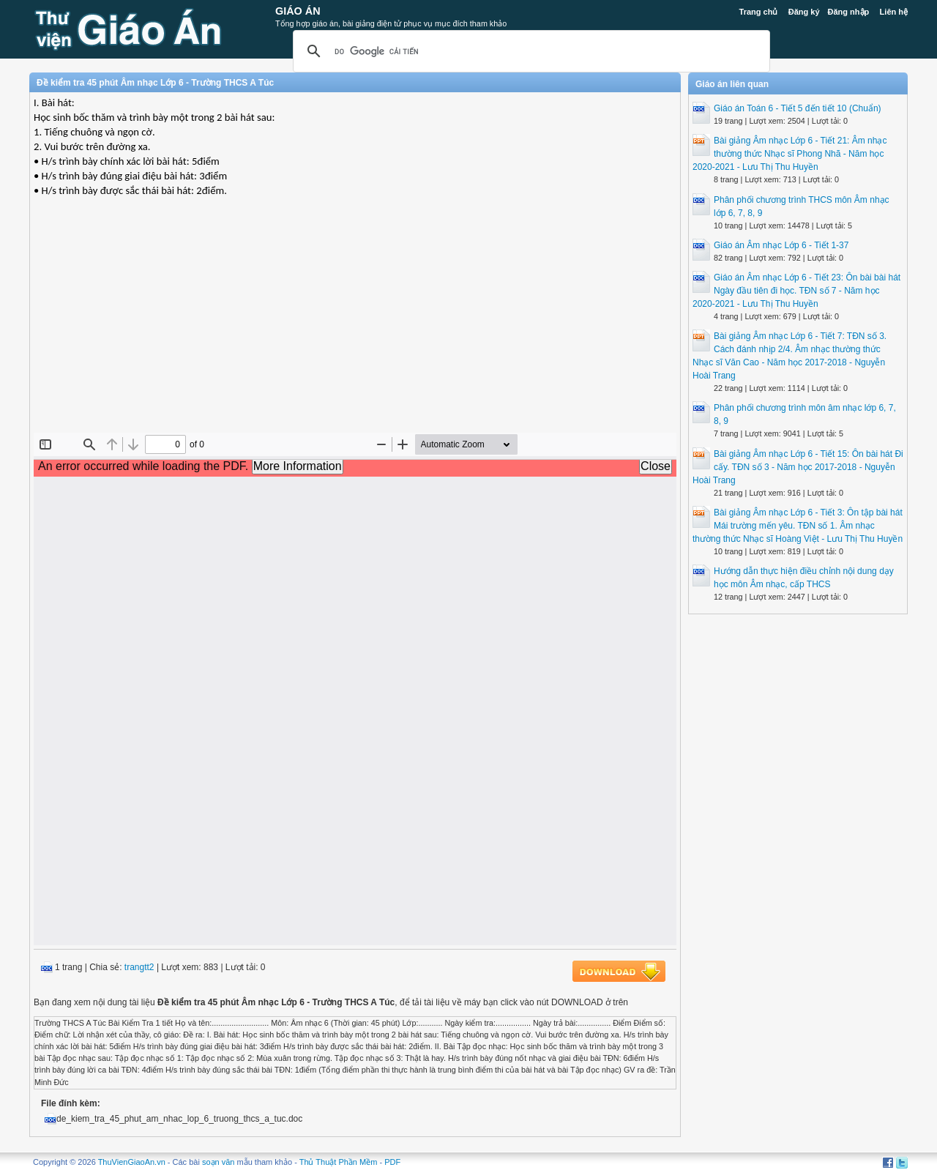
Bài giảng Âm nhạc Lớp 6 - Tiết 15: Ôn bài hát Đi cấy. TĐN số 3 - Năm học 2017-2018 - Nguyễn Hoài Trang (798, 467)
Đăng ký (804, 11)
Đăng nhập (849, 11)
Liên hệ (894, 11)
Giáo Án (298, 11)
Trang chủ (758, 11)
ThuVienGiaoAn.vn (131, 1162)
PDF (392, 1162)
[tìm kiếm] (529, 51)
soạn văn (218, 1162)
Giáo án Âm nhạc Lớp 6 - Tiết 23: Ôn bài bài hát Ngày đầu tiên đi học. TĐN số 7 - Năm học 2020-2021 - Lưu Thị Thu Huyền (796, 290)
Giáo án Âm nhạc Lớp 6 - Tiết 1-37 (781, 245)
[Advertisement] (355, 326)
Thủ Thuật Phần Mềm (338, 1162)
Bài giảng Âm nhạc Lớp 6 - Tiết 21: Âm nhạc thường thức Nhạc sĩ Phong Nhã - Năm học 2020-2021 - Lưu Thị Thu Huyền (789, 153)
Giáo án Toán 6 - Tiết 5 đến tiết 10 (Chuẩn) (797, 108)
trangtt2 (139, 967)
